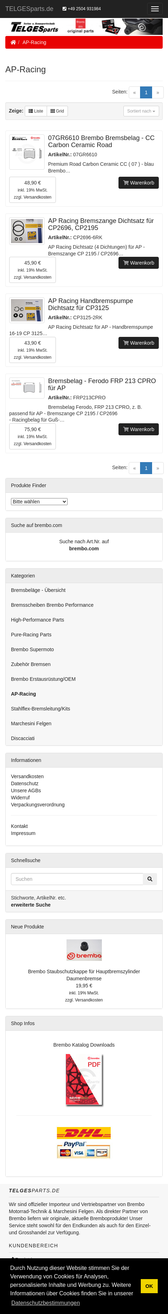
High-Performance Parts (37, 620)
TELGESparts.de (29, 8)
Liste (36, 111)
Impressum (23, 833)
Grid (57, 111)
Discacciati (23, 738)
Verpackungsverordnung (38, 804)
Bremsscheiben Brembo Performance (52, 605)
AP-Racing (34, 42)
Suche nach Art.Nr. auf (84, 541)
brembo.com (84, 548)
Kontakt (19, 826)
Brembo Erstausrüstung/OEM (43, 679)
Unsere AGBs (26, 790)
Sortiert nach (141, 111)
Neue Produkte (27, 927)
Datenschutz (25, 783)
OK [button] (149, 1286)
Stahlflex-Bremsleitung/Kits (40, 709)
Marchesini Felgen (31, 723)
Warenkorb (138, 183)
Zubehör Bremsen (31, 664)
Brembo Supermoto (32, 649)
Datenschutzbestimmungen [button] (45, 1303)
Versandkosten (38, 197)
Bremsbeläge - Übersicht (38, 590)
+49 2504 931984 (82, 8)
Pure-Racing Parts (31, 634)
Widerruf (20, 797)
